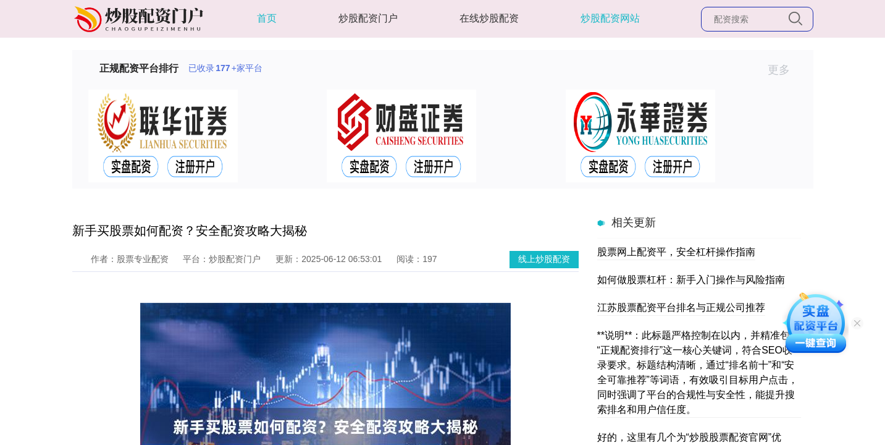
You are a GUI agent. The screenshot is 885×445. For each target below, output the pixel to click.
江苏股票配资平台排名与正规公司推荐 (681, 307)
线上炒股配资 (544, 259)
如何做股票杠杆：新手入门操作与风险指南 (691, 279)
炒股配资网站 (610, 18)
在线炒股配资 (489, 18)
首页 (267, 18)
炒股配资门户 (368, 18)
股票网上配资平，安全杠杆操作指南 (676, 252)
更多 (784, 70)
